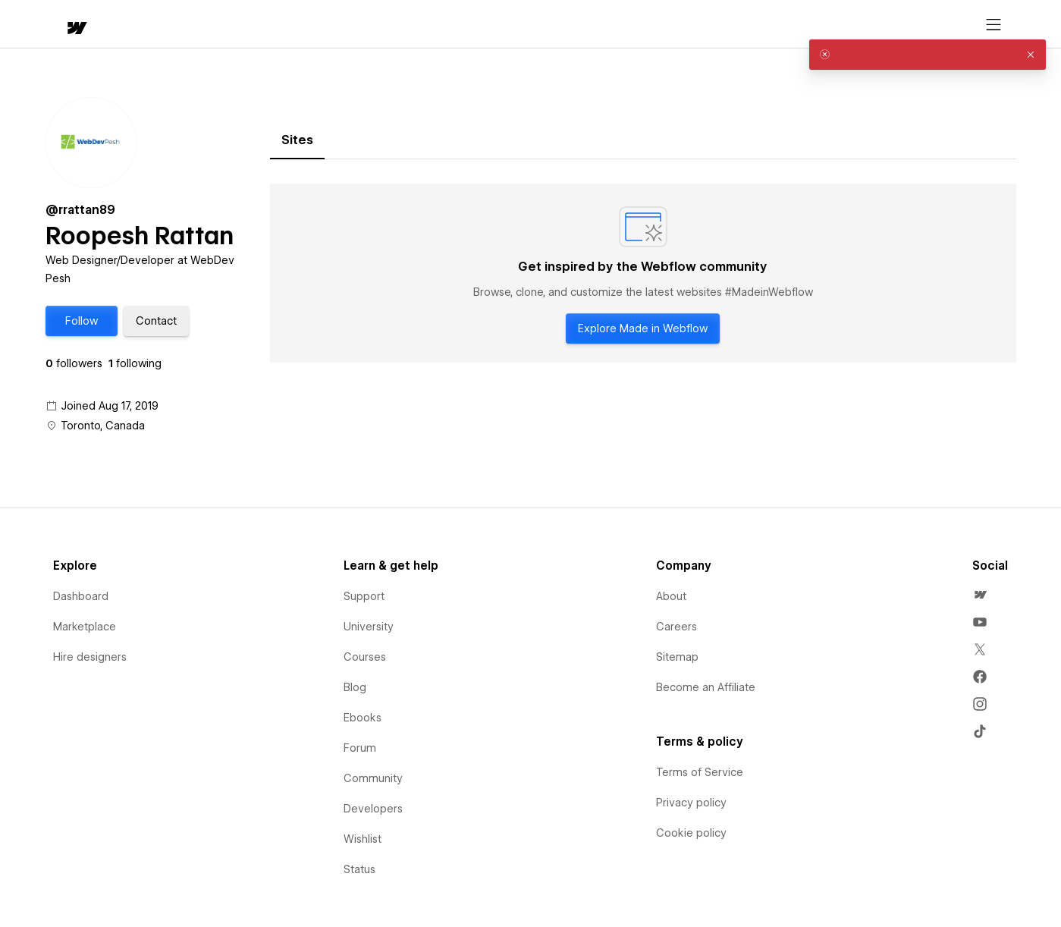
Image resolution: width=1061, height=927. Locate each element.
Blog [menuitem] (355, 687)
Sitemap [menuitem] (677, 657)
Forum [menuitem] (360, 748)
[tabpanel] (643, 273)
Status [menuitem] (359, 869)
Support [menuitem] (364, 596)
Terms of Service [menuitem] (699, 772)
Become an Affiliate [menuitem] (705, 687)
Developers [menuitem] (373, 809)
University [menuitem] (369, 627)
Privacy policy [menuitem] (691, 803)
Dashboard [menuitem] (80, 596)
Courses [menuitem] (365, 657)
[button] (119, 24)
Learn (274, 24)
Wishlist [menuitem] (362, 839)
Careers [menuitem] (676, 627)
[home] (62, 24)
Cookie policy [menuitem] (691, 833)
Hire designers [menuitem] (90, 657)
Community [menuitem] (373, 778)
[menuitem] (979, 594)
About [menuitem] (671, 596)
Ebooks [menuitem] (362, 718)
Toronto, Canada (103, 426)
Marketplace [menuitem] (84, 627)
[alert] (927, 54)
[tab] (297, 140)
